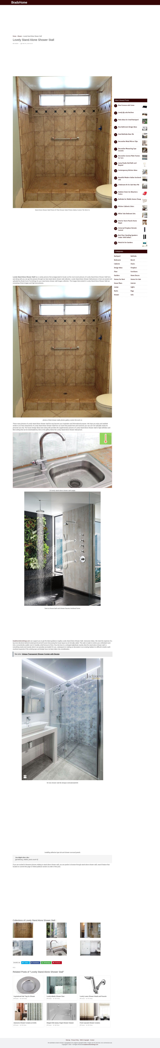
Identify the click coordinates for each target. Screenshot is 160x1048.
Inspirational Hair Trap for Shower (24, 996)
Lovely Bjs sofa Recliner (126, 112)
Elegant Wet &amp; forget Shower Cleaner (60, 1023)
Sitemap (68, 1040)
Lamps (116, 287)
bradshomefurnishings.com (21, 641)
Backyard (117, 256)
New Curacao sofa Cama (126, 105)
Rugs (132, 291)
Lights (133, 287)
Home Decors (135, 275)
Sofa (132, 295)
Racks (116, 291)
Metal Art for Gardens (125, 242)
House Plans (118, 283)
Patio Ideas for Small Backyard (128, 120)
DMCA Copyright (84, 1040)
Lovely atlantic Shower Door (55, 996)
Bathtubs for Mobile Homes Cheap (129, 199)
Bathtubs (134, 256)
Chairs (133, 264)
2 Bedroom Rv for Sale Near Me (128, 185)
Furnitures (134, 272)
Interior (133, 283)
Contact (92, 1040)
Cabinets (117, 264)
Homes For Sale (136, 279)
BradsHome (22, 2)
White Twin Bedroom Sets (126, 214)
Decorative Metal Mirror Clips (128, 141)
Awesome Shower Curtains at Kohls (25, 1023)
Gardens (117, 275)
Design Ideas (118, 268)
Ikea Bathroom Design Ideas (127, 127)
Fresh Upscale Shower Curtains (90, 1023)
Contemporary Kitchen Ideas (127, 170)
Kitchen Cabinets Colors (126, 206)
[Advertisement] (74, 21)
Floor (115, 272)
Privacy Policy (75, 1040)
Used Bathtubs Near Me (126, 134)
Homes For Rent (119, 279)
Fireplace (134, 268)
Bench (133, 260)
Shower (16, 43)
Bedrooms (117, 260)
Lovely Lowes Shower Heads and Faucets (93, 996)
